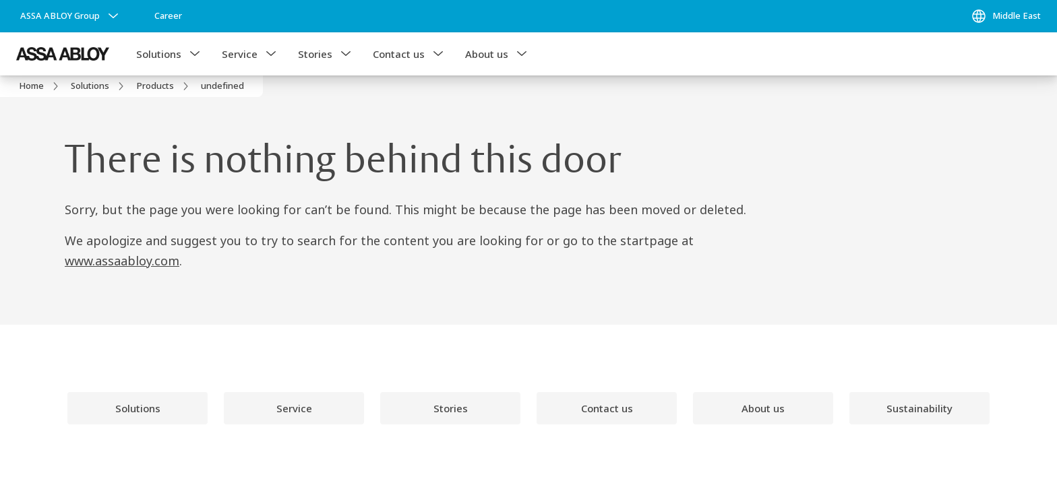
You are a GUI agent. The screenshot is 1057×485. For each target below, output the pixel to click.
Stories (315, 54)
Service (240, 54)
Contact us (399, 54)
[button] (195, 54)
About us (486, 54)
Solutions (158, 54)
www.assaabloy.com (122, 261)
